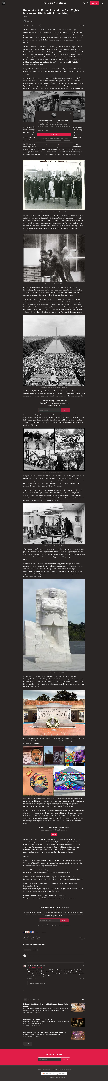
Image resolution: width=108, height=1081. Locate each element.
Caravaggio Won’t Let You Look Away (37, 1019)
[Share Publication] (87, 3)
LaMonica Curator (32, 965)
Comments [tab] (27, 950)
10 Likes (37, 932)
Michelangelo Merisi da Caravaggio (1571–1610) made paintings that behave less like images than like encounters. (46, 1022)
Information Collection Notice (53, 140)
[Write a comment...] (56, 958)
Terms (59, 1069)
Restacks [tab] (34, 950)
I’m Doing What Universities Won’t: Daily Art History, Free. (45, 1032)
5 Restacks (43, 932)
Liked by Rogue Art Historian (34, 967)
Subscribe (94, 3)
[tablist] (30, 950)
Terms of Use (62, 138)
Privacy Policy (67, 140)
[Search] (84, 3)
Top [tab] (25, 999)
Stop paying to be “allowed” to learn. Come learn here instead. (41, 1034)
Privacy (55, 1069)
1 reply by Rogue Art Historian (37, 983)
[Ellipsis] (84, 965)
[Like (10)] (26, 25)
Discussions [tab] (36, 999)
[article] (54, 1009)
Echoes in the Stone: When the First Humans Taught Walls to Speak (45, 1005)
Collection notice (66, 1069)
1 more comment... (28, 991)
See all (28, 1044)
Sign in (103, 3)
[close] (70, 113)
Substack (45, 1077)
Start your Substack (48, 1073)
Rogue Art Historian (32, 20)
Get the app (62, 1073)
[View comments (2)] (32, 25)
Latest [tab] (29, 999)
